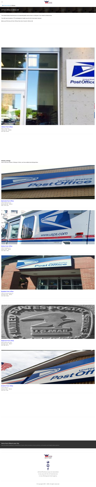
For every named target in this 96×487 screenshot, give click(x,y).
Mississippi (7, 5)
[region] (48, 36)
